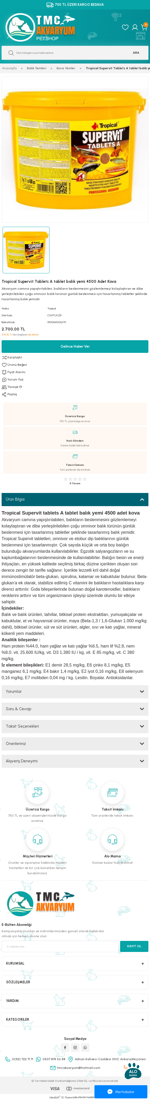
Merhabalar (120, 1092)
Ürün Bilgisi (15, 499)
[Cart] (144, 27)
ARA (136, 53)
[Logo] (46, 27)
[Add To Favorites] (75, 365)
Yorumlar (14, 691)
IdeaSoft (54, 1097)
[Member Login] (135, 27)
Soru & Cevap (18, 709)
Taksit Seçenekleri (22, 726)
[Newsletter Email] (60, 946)
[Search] (75, 53)
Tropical (51, 308)
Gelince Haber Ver (75, 346)
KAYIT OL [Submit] (134, 946)
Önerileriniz (16, 743)
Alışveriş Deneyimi (22, 761)
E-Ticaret (67, 1097)
